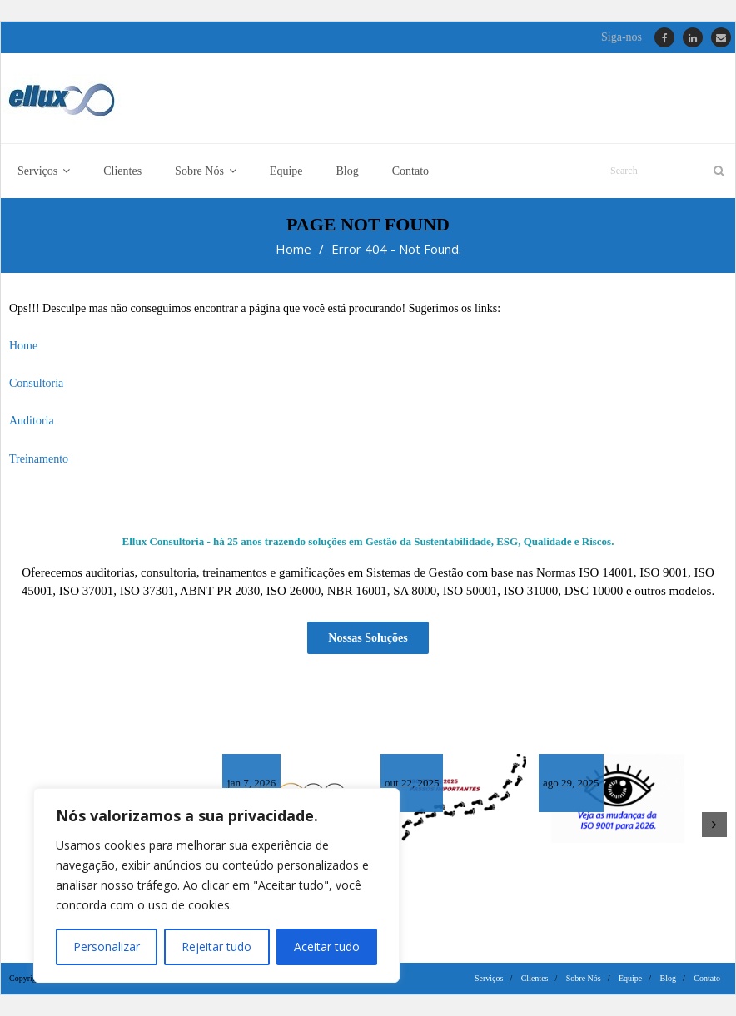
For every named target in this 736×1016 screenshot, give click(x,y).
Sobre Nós (583, 978)
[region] (216, 885)
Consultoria (36, 383)
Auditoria (31, 420)
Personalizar (106, 946)
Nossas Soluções (367, 638)
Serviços (489, 978)
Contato (707, 978)
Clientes (535, 978)
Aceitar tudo (327, 946)
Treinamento (38, 459)
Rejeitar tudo (216, 946)
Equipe (630, 978)
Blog (668, 978)
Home (293, 248)
